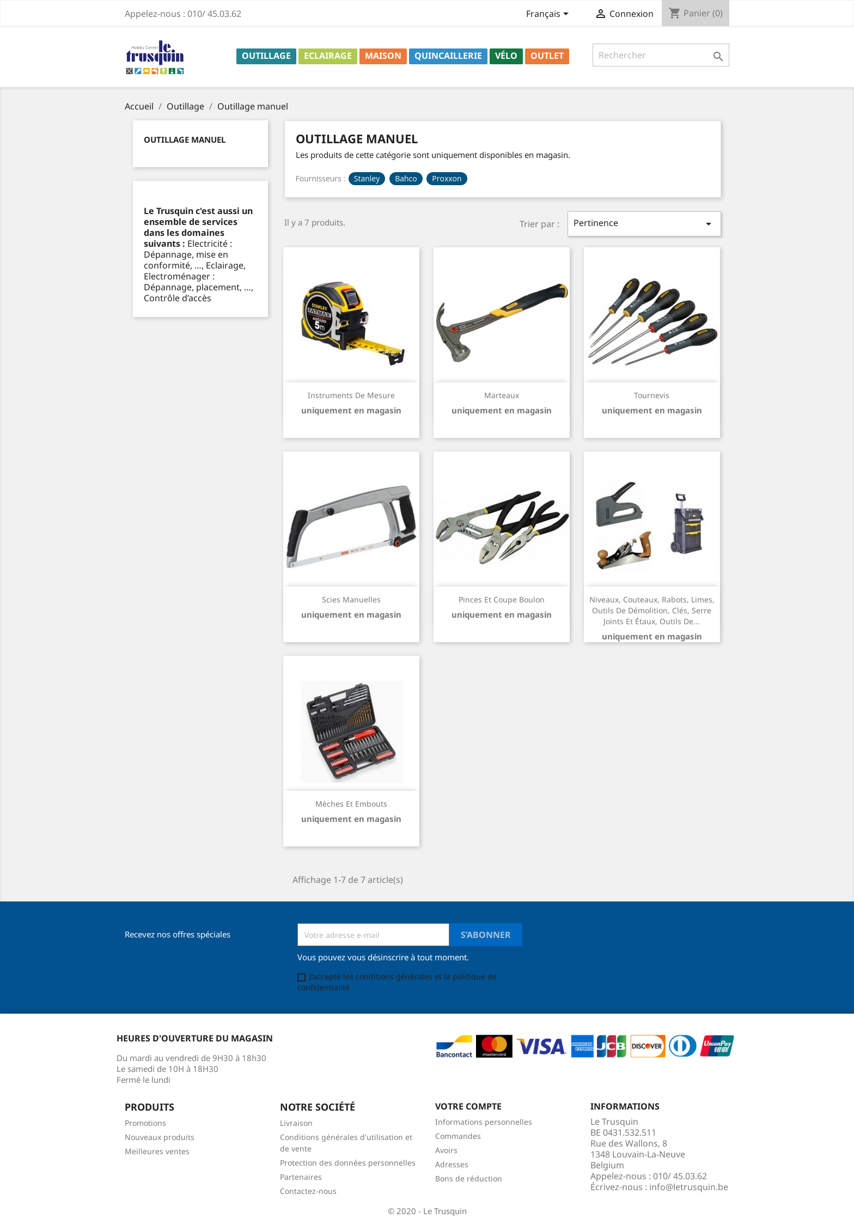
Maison (383, 56)
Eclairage (328, 56)
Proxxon (446, 178)
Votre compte (468, 1106)
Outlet (547, 56)
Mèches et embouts (351, 804)
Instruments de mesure (351, 395)
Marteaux (501, 395)
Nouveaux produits (159, 1137)
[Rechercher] (661, 55)
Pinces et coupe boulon (502, 599)
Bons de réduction (468, 1178)
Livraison (296, 1123)
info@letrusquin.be (688, 1187)
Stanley (367, 178)
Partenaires (301, 1177)
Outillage (266, 56)
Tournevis (651, 395)
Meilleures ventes (157, 1151)
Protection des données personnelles (348, 1162)
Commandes (458, 1136)
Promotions (145, 1123)
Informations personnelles (483, 1122)
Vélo (506, 56)
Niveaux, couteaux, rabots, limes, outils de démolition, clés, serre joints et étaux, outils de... (652, 610)
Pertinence (644, 223)
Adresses (451, 1164)
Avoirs (446, 1150)
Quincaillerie (448, 56)
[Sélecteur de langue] (549, 14)
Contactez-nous (308, 1191)
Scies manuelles (351, 599)
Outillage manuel (184, 139)
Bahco (406, 178)
